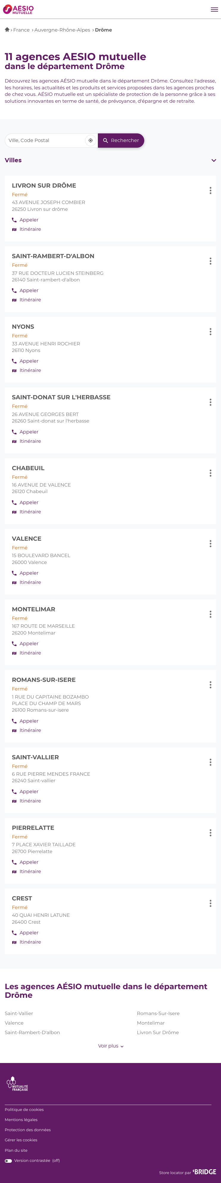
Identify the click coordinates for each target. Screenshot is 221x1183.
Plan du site (16, 1151)
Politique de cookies (24, 1110)
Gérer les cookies (21, 1140)
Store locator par (187, 1172)
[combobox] (51, 140)
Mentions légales (21, 1120)
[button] (214, 9)
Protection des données (28, 1130)
